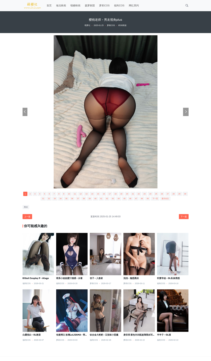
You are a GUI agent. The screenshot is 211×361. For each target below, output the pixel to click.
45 (131, 199)
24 (159, 194)
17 (116, 194)
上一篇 (27, 217)
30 (39, 199)
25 (165, 194)
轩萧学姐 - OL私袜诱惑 (168, 279)
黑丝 (26, 208)
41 (107, 199)
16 (110, 194)
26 (171, 194)
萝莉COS (104, 5)
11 (79, 194)
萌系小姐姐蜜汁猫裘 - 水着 (69, 279)
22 (147, 194)
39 (95, 199)
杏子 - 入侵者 (96, 279)
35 (70, 199)
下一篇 (183, 217)
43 (119, 199)
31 (46, 199)
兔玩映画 (61, 5)
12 (85, 194)
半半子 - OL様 (164, 335)
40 (101, 199)
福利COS (119, 5)
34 (64, 199)
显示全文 (175, 199)
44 (125, 199)
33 (58, 199)
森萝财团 (90, 5)
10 (73, 194)
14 (97, 194)
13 (91, 194)
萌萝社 (87, 25)
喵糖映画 (75, 5)
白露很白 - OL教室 (32, 335)
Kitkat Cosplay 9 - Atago (36, 279)
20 (134, 194)
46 (138, 199)
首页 (49, 5)
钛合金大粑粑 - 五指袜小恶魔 (104, 335)
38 (88, 199)
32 (52, 199)
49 (156, 199)
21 (140, 194)
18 (122, 194)
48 (150, 199)
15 (104, 194)
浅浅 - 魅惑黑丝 (131, 279)
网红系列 (134, 5)
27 (177, 194)
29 (33, 199)
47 (144, 199)
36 (76, 199)
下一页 (164, 199)
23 (153, 194)
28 (183, 194)
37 (82, 199)
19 (128, 194)
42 (113, 199)
